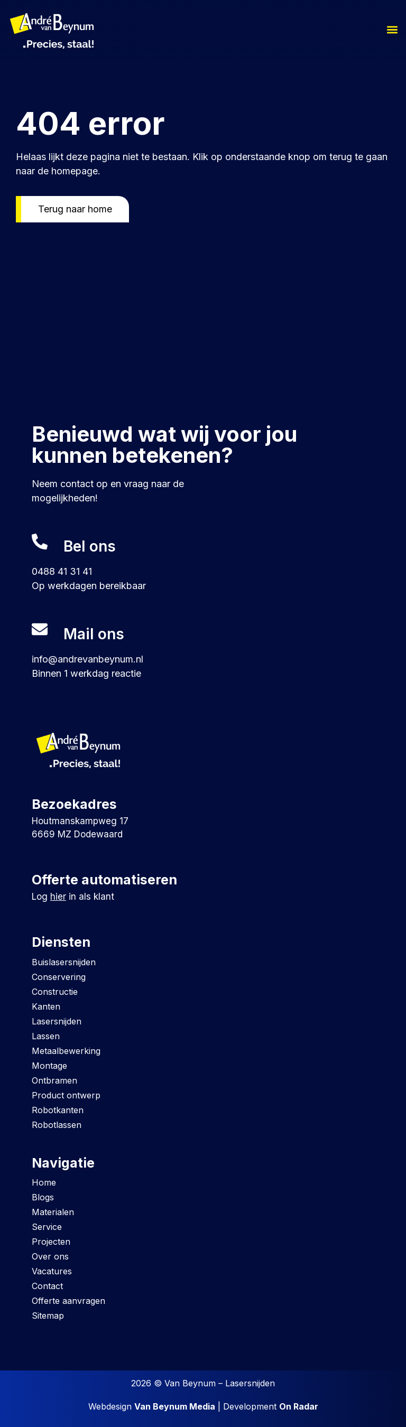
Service (47, 1226)
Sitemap (48, 1315)
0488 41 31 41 (62, 571)
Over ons (50, 1256)
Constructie (55, 991)
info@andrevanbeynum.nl (87, 659)
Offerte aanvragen (68, 1300)
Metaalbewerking (66, 1051)
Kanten (46, 1006)
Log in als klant (73, 896)
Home (44, 1182)
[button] (392, 30)
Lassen (46, 1036)
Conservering (59, 977)
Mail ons (93, 634)
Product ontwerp (66, 1095)
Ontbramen (54, 1080)
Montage (49, 1065)
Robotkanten (58, 1110)
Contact (47, 1286)
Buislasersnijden (64, 962)
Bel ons (89, 546)
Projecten (51, 1241)
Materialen (53, 1212)
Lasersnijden (56, 1021)
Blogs (43, 1197)
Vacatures (52, 1271)
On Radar (298, 1406)
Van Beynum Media (174, 1406)
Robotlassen (56, 1125)
